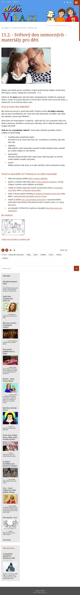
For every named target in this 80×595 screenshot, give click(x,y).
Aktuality (6, 276)
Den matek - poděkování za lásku (9, 351)
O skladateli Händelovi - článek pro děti (9, 556)
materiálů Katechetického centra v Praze (30, 196)
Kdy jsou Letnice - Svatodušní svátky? (10, 325)
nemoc (51, 255)
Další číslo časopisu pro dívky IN (8, 298)
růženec (58, 255)
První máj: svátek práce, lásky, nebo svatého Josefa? (10, 437)
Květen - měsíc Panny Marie (9, 380)
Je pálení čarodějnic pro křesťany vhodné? (10, 463)
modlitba (43, 255)
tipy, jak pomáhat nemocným (34, 199)
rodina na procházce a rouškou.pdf (15, 239)
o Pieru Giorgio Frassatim (46, 182)
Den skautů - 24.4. (10, 517)
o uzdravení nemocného (31, 190)
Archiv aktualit (7, 540)
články (29, 255)
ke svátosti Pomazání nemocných (47, 193)
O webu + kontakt (40, 590)
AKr (54, 25)
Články (6, 28)
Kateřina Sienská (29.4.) (10, 409)
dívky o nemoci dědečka (37, 178)
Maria (35, 255)
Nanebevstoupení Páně (10, 282)
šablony (5, 258)
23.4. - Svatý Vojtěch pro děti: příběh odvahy (9, 490)
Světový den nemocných (16, 255)
